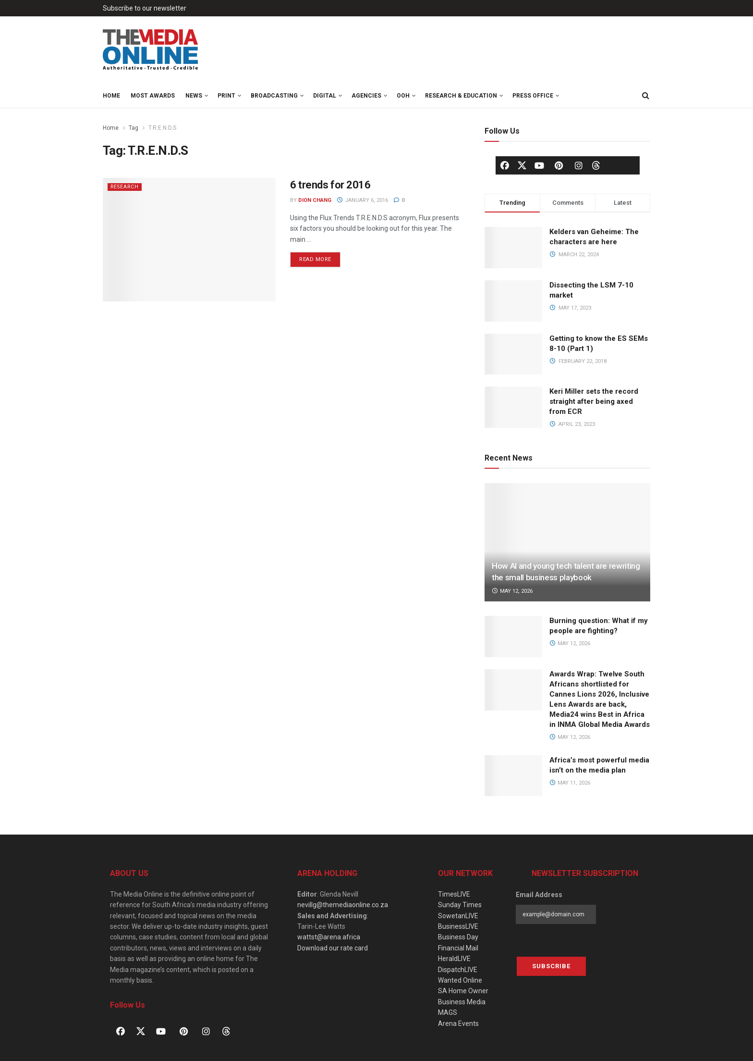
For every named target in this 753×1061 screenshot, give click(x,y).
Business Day (458, 937)
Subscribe (551, 966)
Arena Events (458, 1023)
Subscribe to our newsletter (144, 8)
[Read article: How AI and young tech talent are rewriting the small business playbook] (567, 542)
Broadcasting (274, 95)
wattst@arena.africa (328, 937)
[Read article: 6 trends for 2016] (189, 239)
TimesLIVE (454, 894)
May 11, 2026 (569, 783)
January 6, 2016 (362, 200)
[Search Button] (645, 96)
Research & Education (461, 95)
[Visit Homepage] (151, 50)
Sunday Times (460, 905)
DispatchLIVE (457, 970)
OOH (403, 95)
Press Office (532, 95)
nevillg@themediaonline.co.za (342, 905)
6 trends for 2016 (330, 185)
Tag (133, 128)
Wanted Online (460, 980)
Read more (319, 257)
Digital (324, 95)
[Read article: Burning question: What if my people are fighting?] (513, 636)
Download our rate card (332, 948)
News (193, 95)
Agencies (366, 95)
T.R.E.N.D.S (162, 128)
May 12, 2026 (512, 591)
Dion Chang (314, 200)
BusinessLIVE (458, 926)
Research (125, 187)
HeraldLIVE (454, 958)
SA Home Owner (463, 991)
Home (111, 95)
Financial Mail (458, 948)
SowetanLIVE (458, 916)
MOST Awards (153, 95)
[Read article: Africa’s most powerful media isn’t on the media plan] (513, 776)
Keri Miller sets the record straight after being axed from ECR (593, 401)
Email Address (539, 895)
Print (226, 95)
